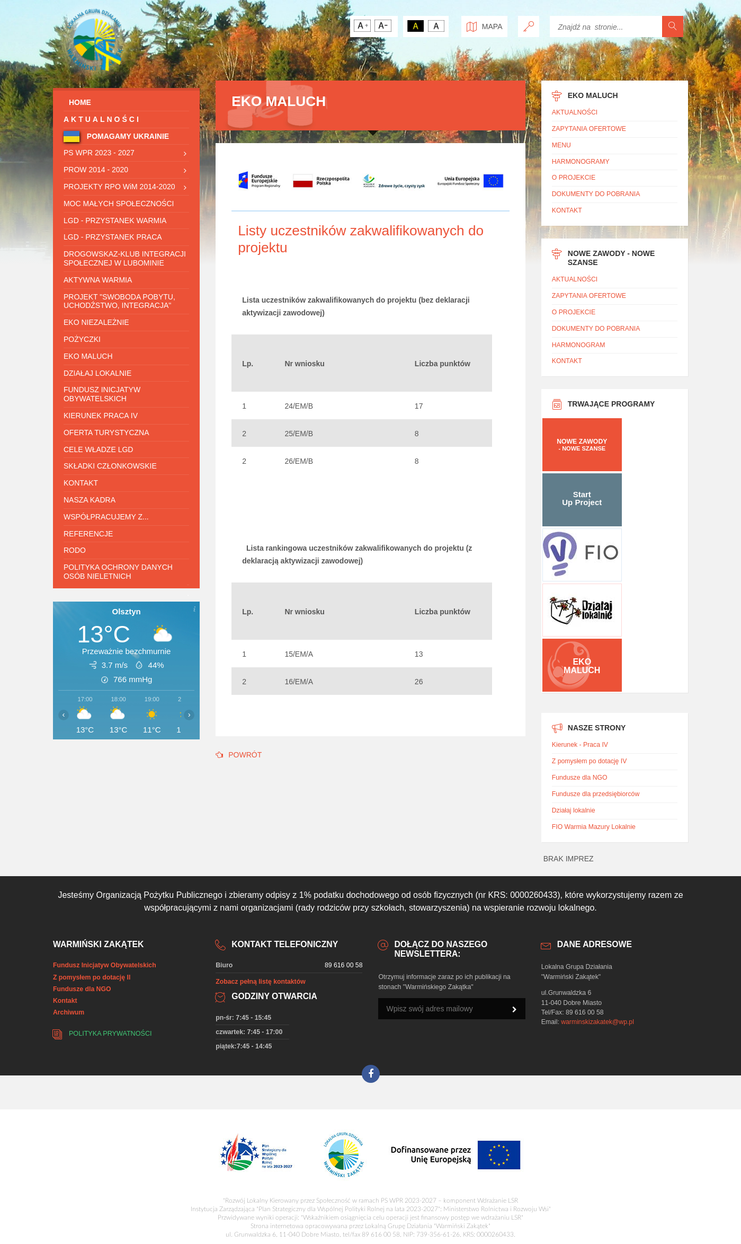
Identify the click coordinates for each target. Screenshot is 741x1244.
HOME (77, 102)
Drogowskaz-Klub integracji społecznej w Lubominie (125, 258)
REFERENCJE (88, 534)
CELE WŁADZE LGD (98, 449)
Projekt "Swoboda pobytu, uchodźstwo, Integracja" (119, 301)
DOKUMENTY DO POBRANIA (596, 194)
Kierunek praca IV (101, 415)
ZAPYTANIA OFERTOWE (589, 129)
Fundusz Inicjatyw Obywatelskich (102, 394)
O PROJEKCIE (573, 177)
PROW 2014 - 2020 (96, 169)
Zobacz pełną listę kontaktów (261, 981)
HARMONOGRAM (578, 345)
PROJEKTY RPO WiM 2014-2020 (119, 186)
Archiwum (68, 1012)
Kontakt (65, 1000)
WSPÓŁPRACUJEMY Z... (106, 517)
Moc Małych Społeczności (119, 203)
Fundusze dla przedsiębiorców (595, 794)
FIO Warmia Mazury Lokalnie (594, 827)
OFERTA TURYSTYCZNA (106, 432)
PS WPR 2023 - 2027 (99, 152)
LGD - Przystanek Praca (113, 237)
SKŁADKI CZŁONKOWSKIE (110, 466)
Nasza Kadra (89, 500)
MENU (561, 145)
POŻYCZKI (82, 339)
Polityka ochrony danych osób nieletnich (118, 571)
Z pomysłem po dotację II (91, 977)
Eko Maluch (88, 356)
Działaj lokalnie (573, 810)
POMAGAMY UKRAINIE (127, 136)
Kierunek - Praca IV (580, 744)
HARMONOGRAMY (581, 161)
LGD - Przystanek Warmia (115, 220)
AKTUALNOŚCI (102, 119)
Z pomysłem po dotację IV (589, 761)
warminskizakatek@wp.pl (597, 1022)
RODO (75, 550)
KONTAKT (81, 483)
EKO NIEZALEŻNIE (96, 322)
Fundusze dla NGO (580, 777)
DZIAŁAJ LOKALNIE (97, 373)
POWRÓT (239, 755)
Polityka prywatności (110, 1033)
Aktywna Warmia (98, 280)
